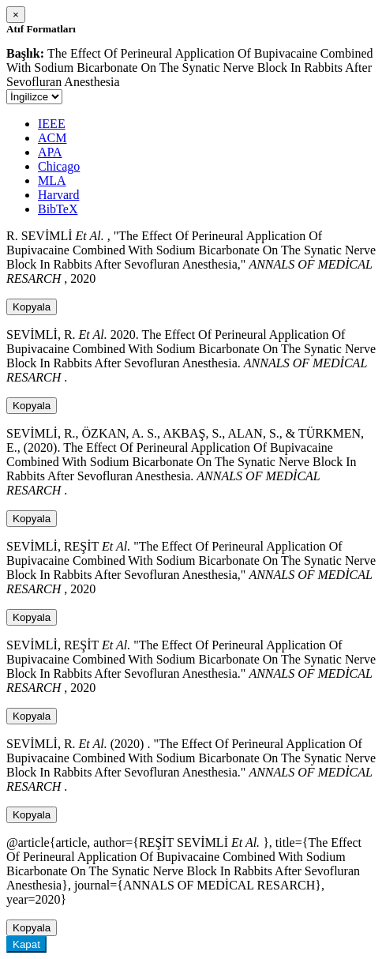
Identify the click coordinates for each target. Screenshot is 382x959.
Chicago (59, 166)
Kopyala (32, 307)
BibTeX (57, 209)
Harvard (58, 194)
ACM (52, 138)
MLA (52, 180)
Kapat (26, 944)
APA (50, 152)
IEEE (52, 123)
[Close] (15, 14)
